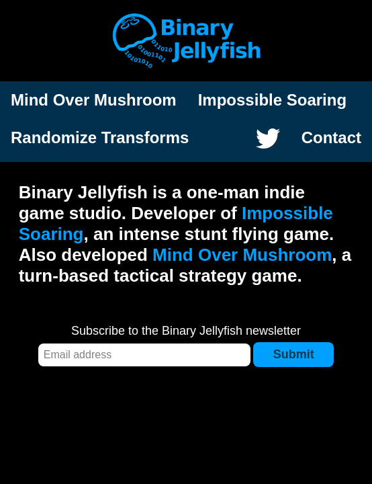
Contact (331, 137)
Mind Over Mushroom (94, 100)
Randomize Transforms (100, 137)
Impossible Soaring (272, 100)
